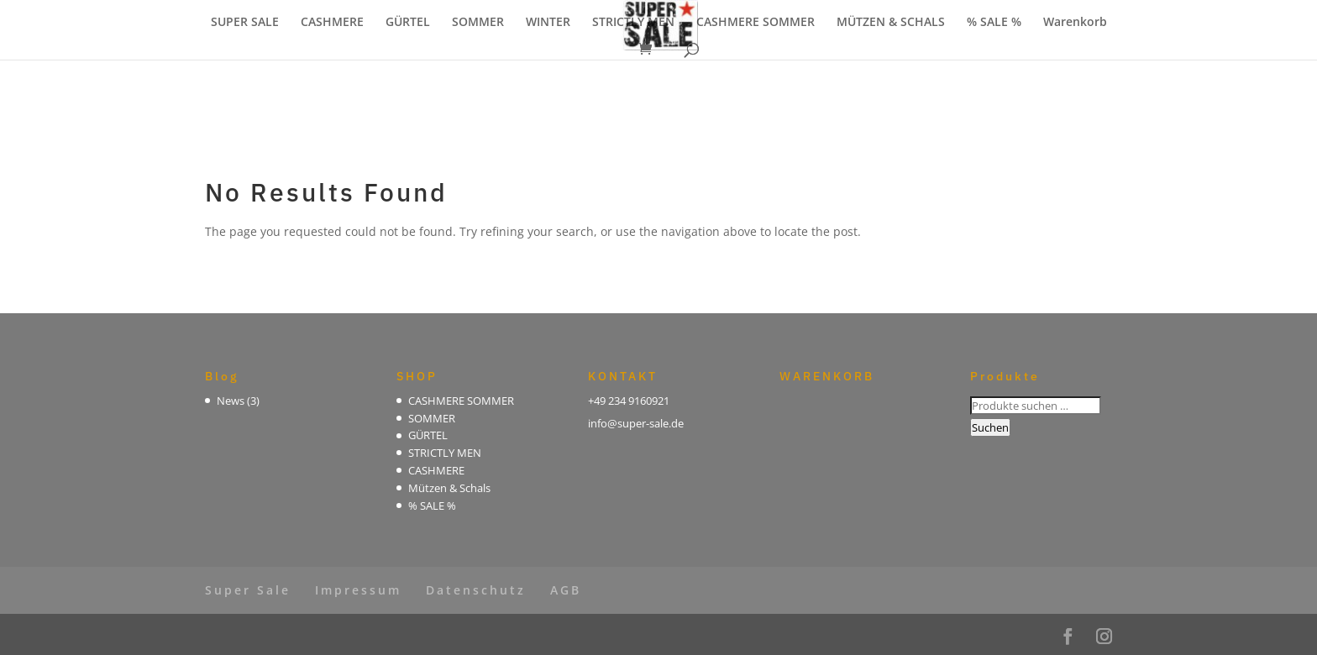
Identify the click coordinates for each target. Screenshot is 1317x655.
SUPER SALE (245, 22)
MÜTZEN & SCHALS (891, 22)
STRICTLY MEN (633, 22)
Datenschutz (476, 590)
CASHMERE (332, 22)
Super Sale (248, 590)
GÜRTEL (408, 22)
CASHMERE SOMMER (755, 22)
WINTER (548, 22)
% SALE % (994, 22)
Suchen (990, 427)
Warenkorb (1075, 22)
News (230, 400)
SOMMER (478, 22)
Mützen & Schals (449, 487)
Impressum (358, 590)
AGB (565, 590)
